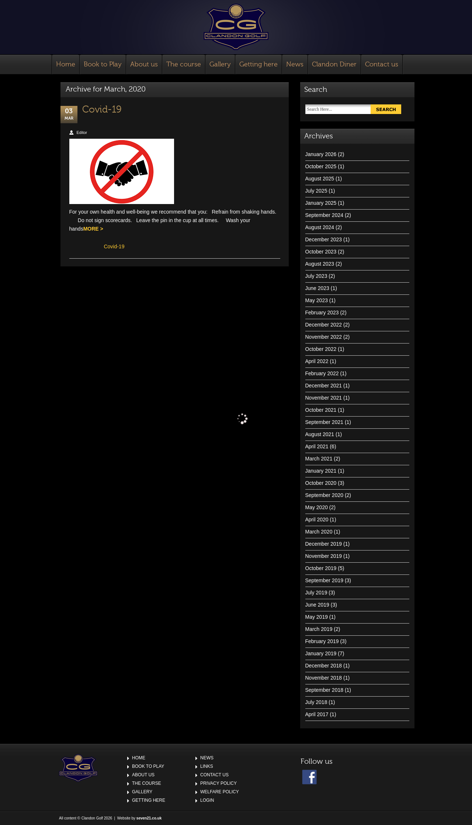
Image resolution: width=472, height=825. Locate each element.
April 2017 (317, 714)
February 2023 (322, 312)
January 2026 (321, 154)
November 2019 (323, 556)
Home (65, 64)
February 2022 (322, 373)
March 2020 (319, 532)
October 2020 (321, 483)
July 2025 (316, 191)
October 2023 (321, 252)
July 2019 (316, 593)
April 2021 (317, 446)
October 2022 (321, 349)
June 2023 (317, 288)
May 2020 (316, 507)
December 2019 (323, 544)
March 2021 (319, 459)
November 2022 (323, 337)
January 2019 (321, 653)
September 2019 (324, 580)
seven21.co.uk (149, 818)
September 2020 (324, 495)
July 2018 (316, 702)
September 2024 (324, 215)
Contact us (381, 64)
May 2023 (316, 300)
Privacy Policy (218, 783)
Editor (82, 132)
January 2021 (321, 471)
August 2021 (319, 434)
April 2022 (317, 361)
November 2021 (323, 398)
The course (183, 64)
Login (207, 800)
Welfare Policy (219, 791)
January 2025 (321, 203)
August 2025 (319, 179)
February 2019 (322, 641)
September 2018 (324, 690)
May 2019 (316, 617)
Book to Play (103, 64)
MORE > (93, 229)
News (294, 64)
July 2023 (316, 276)
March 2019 (319, 629)
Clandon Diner (334, 64)
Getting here (258, 64)
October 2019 (321, 568)
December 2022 (323, 325)
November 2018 (323, 678)
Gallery (220, 64)
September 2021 (324, 422)
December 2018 (323, 666)
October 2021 (321, 410)
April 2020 (317, 519)
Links (206, 766)
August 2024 (319, 227)
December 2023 (323, 239)
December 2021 (323, 386)
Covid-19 (102, 109)
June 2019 (317, 605)
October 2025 (321, 166)
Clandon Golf (236, 27)
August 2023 (319, 264)
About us (144, 64)
